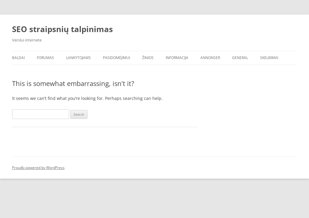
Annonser (210, 57)
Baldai (18, 57)
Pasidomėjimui (116, 57)
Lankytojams (78, 57)
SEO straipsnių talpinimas (62, 29)
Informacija (177, 57)
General (240, 57)
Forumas (45, 57)
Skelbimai (269, 57)
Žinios (148, 57)
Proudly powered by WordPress (38, 167)
